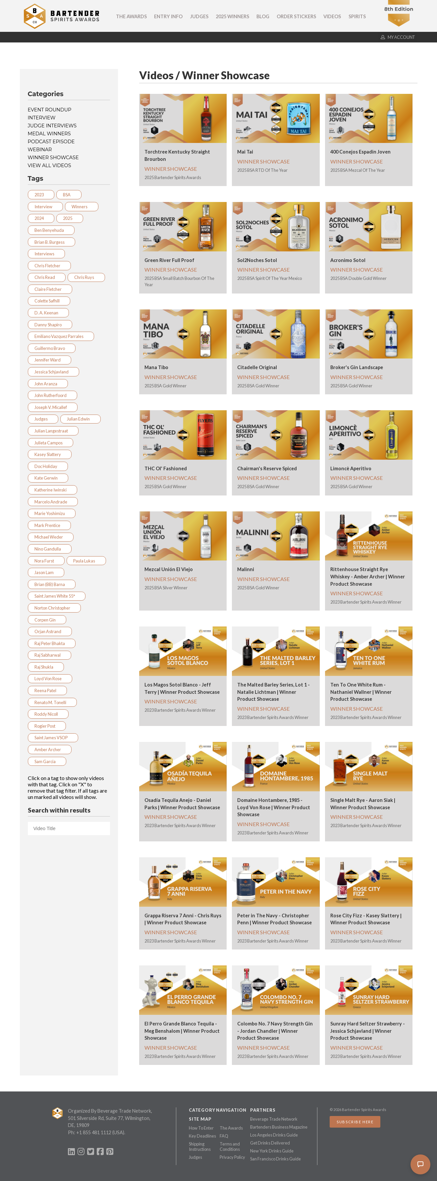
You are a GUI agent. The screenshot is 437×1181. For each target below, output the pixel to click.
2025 (69, 218)
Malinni (245, 569)
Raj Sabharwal (49, 655)
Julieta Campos (50, 442)
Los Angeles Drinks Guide (274, 1135)
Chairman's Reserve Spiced (267, 468)
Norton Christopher (54, 608)
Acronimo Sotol (347, 260)
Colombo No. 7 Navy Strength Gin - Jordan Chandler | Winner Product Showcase (275, 1031)
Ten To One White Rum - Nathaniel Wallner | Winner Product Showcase (361, 692)
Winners (81, 206)
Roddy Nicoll (48, 714)
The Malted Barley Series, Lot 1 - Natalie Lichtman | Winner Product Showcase (273, 692)
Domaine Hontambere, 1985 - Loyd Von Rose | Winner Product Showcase (273, 807)
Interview (42, 118)
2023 (41, 194)
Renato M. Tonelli (52, 702)
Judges (199, 16)
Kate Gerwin (48, 478)
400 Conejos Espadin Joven (360, 152)
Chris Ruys (86, 277)
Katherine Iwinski (52, 489)
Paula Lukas (86, 560)
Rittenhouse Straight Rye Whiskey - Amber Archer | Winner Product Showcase (367, 576)
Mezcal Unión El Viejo (168, 569)
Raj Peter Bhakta (51, 643)
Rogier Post (46, 726)
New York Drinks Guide (272, 1150)
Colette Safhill (49, 300)
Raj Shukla (45, 667)
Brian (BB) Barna (51, 584)
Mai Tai (245, 152)
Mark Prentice (49, 525)
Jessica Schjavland (53, 371)
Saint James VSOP (53, 737)
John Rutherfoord (52, 395)
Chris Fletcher (49, 265)
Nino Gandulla (49, 549)
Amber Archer (49, 749)
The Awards (131, 16)
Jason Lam (46, 572)
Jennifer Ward (49, 359)
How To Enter (201, 1128)
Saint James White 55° (56, 596)
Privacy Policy (232, 1157)
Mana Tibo (156, 367)
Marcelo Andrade (52, 501)
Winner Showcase (53, 158)
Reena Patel (47, 690)
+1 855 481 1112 (93, 1132)
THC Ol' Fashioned (165, 468)
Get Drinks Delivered (270, 1143)
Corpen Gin (47, 620)
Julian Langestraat (53, 430)
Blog (262, 16)
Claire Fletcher (50, 289)
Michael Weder (50, 537)
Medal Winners (49, 134)
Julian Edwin (80, 419)
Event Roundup (50, 110)
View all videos (49, 165)
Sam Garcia (47, 761)
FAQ (224, 1136)
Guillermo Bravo (51, 348)
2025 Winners (232, 16)
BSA (69, 194)
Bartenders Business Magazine (278, 1127)
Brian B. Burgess (51, 242)
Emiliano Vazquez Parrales (60, 336)
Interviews (46, 253)
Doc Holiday (47, 466)
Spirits (357, 16)
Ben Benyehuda (51, 230)
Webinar (40, 150)
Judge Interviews (52, 126)
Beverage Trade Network (274, 1119)
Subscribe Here (355, 1122)
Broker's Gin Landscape (356, 367)
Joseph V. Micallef (52, 407)
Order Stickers (296, 16)
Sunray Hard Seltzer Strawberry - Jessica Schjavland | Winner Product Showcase (367, 1031)
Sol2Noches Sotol (257, 260)
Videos (332, 16)
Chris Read (46, 277)
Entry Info (168, 16)
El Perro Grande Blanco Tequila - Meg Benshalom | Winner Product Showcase (182, 1031)
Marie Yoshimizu (51, 513)
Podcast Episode (51, 142)
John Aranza (47, 383)
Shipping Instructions (200, 1146)
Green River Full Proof (169, 260)
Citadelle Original (257, 367)
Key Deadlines (202, 1136)
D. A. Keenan (48, 312)
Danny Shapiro (50, 324)
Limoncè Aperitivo (350, 468)
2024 (41, 218)
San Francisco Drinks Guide (275, 1158)
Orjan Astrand (49, 631)
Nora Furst (46, 560)
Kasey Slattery (49, 454)
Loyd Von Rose (50, 678)
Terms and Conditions (230, 1146)
